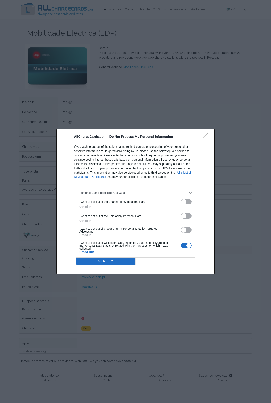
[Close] (206, 137)
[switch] (186, 201)
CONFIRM (106, 261)
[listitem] (135, 193)
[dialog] (135, 201)
